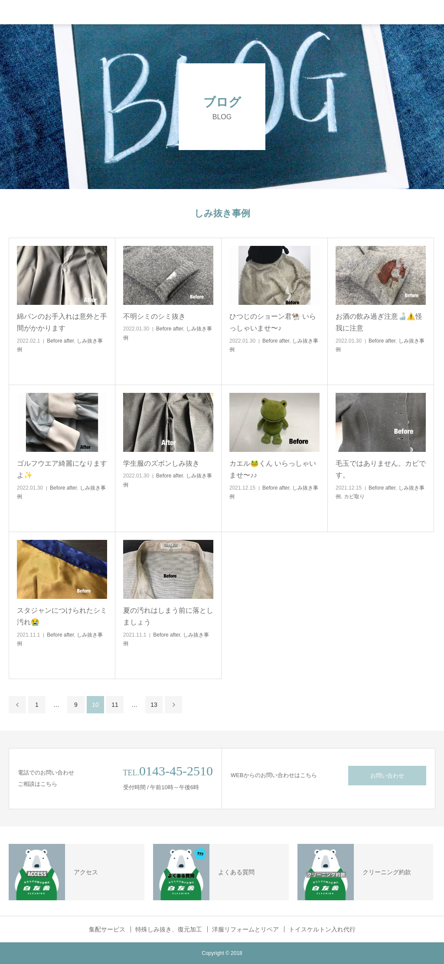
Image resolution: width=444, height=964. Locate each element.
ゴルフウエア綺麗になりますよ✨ (62, 469)
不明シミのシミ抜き (154, 316)
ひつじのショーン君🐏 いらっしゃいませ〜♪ (272, 322)
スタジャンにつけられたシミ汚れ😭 (62, 616)
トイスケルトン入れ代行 (322, 929)
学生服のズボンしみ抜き (161, 463)
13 (153, 704)
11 (114, 704)
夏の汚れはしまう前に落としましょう (168, 616)
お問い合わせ (387, 775)
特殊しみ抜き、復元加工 (168, 929)
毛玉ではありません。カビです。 (381, 469)
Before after (60, 341)
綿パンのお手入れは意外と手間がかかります (62, 322)
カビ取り (354, 496)
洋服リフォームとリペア (245, 929)
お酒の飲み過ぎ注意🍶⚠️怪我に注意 (379, 322)
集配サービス (107, 929)
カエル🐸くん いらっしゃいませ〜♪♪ (272, 469)
